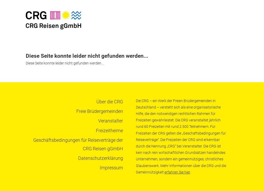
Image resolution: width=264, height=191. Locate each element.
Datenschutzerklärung (100, 158)
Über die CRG (109, 101)
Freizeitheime (109, 130)
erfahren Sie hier (177, 172)
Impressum (111, 167)
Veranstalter (110, 120)
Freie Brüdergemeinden (99, 111)
